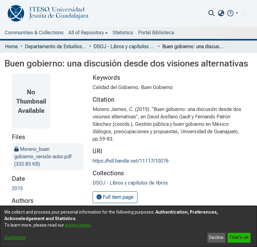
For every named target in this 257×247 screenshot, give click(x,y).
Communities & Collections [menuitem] (34, 33)
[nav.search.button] (212, 13)
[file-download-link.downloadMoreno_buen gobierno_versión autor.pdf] (43, 156)
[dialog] (128, 226)
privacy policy (77, 225)
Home (11, 46)
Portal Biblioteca (156, 33)
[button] (232, 13)
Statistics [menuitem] (123, 33)
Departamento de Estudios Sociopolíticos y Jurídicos (56, 46)
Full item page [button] (115, 197)
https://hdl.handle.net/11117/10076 (131, 161)
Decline (216, 237)
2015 (17, 188)
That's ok (239, 237)
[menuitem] (221, 13)
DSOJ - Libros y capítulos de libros (124, 46)
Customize (15, 237)
